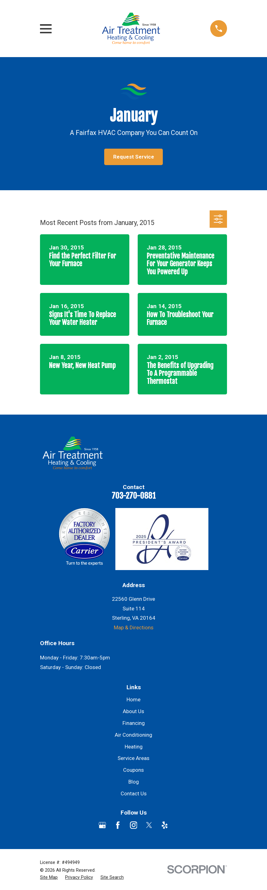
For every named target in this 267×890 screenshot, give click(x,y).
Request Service (133, 157)
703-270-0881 (134, 496)
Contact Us (134, 793)
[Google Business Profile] (102, 825)
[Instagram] (133, 825)
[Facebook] (118, 825)
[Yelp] (164, 825)
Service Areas (133, 758)
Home (133, 699)
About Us (133, 711)
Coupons (133, 770)
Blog (133, 782)
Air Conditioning (133, 735)
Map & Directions (134, 627)
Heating (134, 747)
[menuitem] (49, 877)
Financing (133, 723)
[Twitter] (149, 825)
